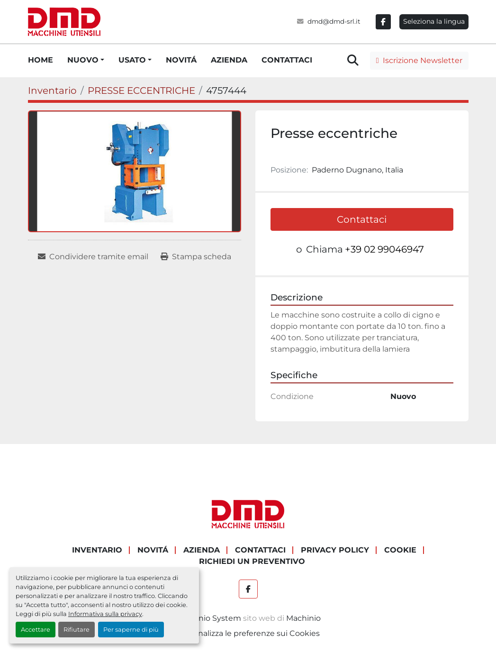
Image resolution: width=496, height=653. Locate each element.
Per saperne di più (131, 629)
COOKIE (400, 549)
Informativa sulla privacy (105, 613)
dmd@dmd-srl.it (334, 21)
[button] (85, 60)
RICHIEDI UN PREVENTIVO (252, 561)
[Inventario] (52, 90)
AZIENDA (229, 59)
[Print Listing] (195, 257)
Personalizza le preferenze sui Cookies (248, 633)
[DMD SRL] (248, 513)
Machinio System (208, 618)
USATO (132, 59)
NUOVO (83, 59)
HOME (40, 59)
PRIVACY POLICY (335, 549)
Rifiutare (76, 629)
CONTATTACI (287, 59)
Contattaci (362, 219)
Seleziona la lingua (434, 21)
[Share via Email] (93, 257)
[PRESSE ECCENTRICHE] (141, 90)
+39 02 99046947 (384, 249)
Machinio (303, 618)
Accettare (35, 629)
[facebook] (383, 21)
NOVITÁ (181, 59)
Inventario (97, 549)
